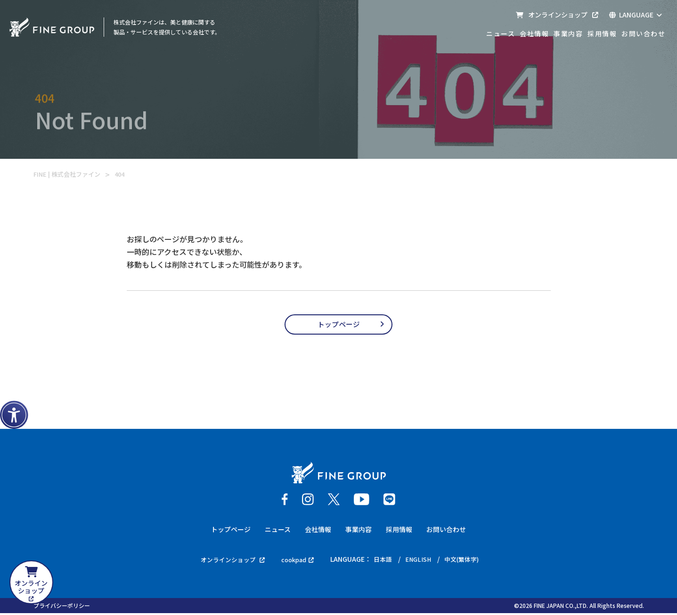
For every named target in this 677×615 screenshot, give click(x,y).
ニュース (500, 33)
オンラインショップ (557, 14)
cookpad (297, 561)
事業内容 (568, 33)
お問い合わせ (643, 33)
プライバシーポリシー (61, 607)
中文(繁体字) (467, 561)
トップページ (338, 325)
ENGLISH (421, 561)
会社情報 (534, 33)
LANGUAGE (635, 14)
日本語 (385, 561)
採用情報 (602, 33)
